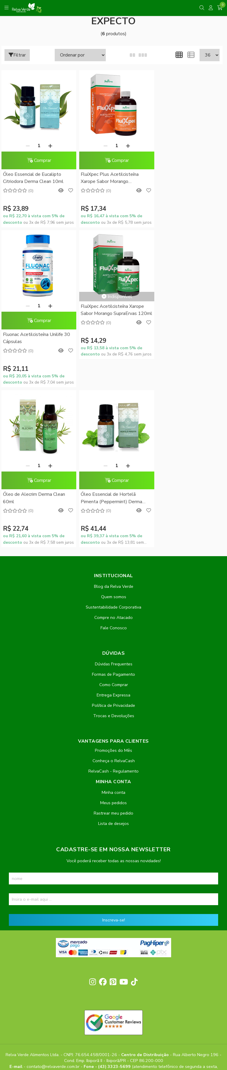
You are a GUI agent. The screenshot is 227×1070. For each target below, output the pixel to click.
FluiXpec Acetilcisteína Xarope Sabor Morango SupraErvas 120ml (34, 310)
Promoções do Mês (113, 590)
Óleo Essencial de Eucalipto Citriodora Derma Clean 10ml (33, 178)
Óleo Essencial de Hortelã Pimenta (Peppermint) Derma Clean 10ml (183, 338)
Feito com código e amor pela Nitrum (113, 1023)
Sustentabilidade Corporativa (113, 447)
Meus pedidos (113, 643)
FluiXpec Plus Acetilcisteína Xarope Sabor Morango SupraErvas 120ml (107, 178)
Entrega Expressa (113, 535)
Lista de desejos (113, 663)
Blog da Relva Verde (113, 426)
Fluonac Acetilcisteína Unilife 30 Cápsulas (185, 178)
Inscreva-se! (113, 760)
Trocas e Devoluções (113, 556)
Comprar (37, 160)
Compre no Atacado (113, 457)
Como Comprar (113, 524)
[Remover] (26, 146)
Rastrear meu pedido (113, 653)
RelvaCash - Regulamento (113, 611)
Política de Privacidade (113, 545)
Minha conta (113, 632)
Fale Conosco (113, 468)
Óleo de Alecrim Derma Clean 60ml (109, 338)
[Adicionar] (48, 146)
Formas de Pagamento (113, 514)
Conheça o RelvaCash (114, 601)
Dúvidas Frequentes (113, 504)
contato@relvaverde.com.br (54, 907)
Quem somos (113, 437)
